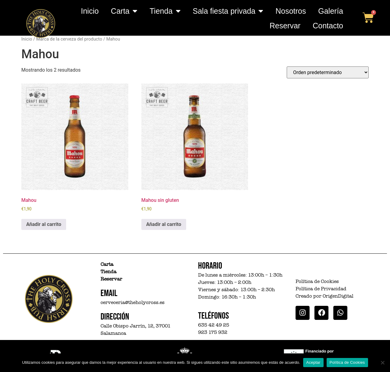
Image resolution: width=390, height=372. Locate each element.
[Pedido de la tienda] (328, 72)
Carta (124, 11)
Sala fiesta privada (228, 11)
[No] (382, 362)
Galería (330, 11)
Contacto (328, 25)
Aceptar (313, 362)
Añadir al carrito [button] (43, 224)
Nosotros (290, 11)
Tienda (165, 11)
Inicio (89, 11)
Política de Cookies (347, 362)
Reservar (285, 25)
